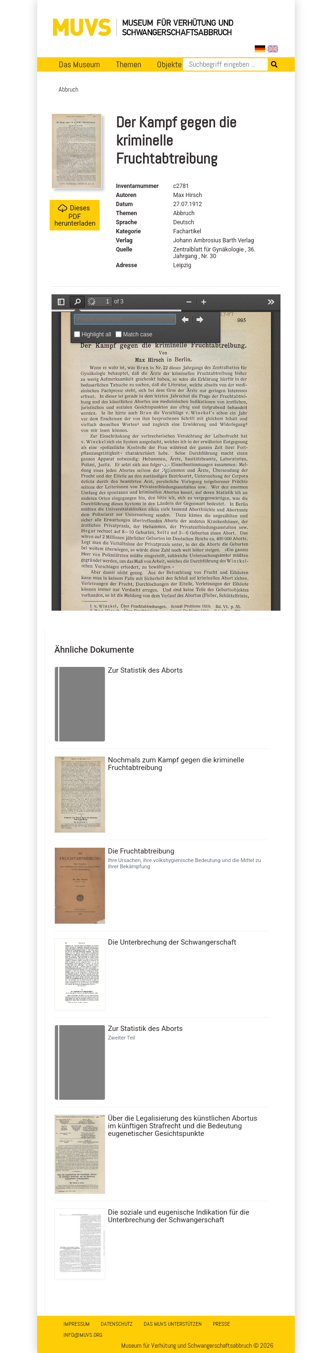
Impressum (76, 1324)
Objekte (169, 64)
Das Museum (79, 64)
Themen (128, 64)
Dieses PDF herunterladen (74, 215)
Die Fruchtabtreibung (141, 851)
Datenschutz (117, 1324)
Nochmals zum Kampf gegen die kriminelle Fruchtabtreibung (176, 763)
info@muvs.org (82, 1335)
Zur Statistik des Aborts (145, 670)
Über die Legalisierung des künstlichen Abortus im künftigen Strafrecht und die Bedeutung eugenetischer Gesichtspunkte (182, 1125)
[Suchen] (225, 64)
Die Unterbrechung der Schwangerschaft (172, 942)
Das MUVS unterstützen (173, 1324)
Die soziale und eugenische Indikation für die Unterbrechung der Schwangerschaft (178, 1216)
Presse (221, 1324)
